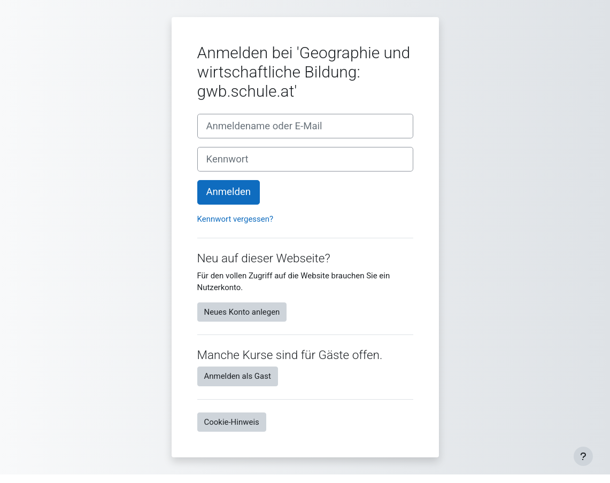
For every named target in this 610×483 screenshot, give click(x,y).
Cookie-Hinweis (231, 422)
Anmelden (228, 192)
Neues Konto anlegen (242, 312)
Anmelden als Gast (237, 376)
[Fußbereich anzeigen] (583, 456)
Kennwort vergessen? (235, 219)
